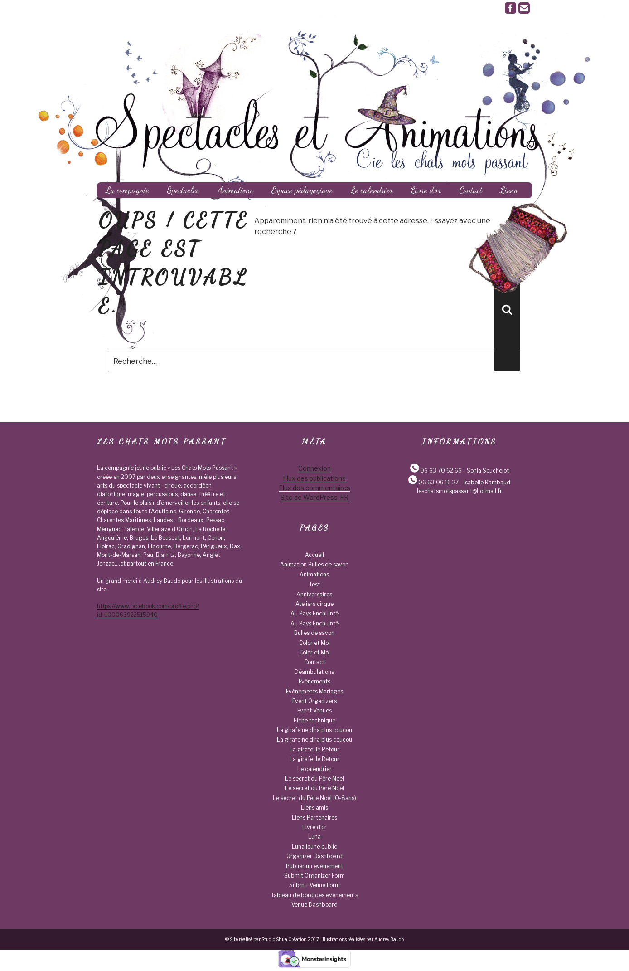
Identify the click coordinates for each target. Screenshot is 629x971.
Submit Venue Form (314, 885)
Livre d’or (426, 190)
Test (314, 584)
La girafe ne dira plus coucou (314, 730)
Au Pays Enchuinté (314, 613)
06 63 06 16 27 (438, 482)
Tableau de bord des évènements (314, 895)
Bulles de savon (314, 632)
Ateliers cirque (314, 603)
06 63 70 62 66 (441, 470)
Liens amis (314, 807)
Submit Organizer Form (314, 875)
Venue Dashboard (314, 904)
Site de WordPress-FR (314, 497)
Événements (314, 681)
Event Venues (314, 710)
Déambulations (314, 671)
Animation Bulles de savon (314, 564)
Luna (314, 836)
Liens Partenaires (314, 817)
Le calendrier (371, 190)
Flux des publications (314, 478)
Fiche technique (314, 720)
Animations (235, 190)
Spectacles (183, 190)
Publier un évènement (314, 866)
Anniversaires (314, 594)
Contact (470, 190)
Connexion (314, 468)
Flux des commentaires (314, 488)
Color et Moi (314, 642)
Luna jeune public (314, 846)
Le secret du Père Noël (314, 778)
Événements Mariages (314, 691)
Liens (509, 190)
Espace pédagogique (302, 190)
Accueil (314, 554)
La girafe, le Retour (314, 749)
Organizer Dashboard (314, 856)
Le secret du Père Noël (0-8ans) (314, 798)
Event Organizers (314, 701)
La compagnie (127, 190)
